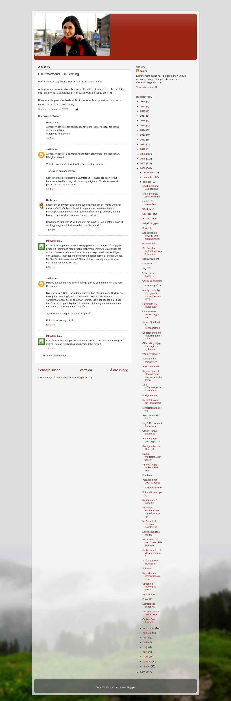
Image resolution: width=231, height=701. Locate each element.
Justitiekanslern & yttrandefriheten (152, 553)
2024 (143, 101)
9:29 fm (50, 189)
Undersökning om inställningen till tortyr (152, 335)
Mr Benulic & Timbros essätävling (149, 524)
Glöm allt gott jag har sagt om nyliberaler (151, 346)
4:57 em (50, 230)
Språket (146, 228)
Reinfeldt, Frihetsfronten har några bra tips (151, 512)
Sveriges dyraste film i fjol (151, 447)
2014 (143, 130)
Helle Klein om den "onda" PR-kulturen (152, 542)
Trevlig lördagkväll (152, 487)
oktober (147, 181)
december (148, 172)
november (148, 177)
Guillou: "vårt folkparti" (149, 620)
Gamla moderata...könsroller (151, 457)
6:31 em (50, 267)
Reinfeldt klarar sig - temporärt (151, 401)
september (149, 628)
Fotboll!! (146, 568)
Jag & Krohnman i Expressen (152, 424)
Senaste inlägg (49, 370)
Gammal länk (149, 243)
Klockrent (147, 263)
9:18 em (50, 325)
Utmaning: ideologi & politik (149, 586)
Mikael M (51, 240)
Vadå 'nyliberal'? (151, 354)
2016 (143, 120)
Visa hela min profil (146, 87)
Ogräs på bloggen (152, 280)
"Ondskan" (148, 209)
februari (147, 661)
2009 (143, 154)
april (145, 652)
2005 (143, 672)
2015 (143, 125)
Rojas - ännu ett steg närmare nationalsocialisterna (152, 375)
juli (145, 637)
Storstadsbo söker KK (148, 605)
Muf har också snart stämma (151, 195)
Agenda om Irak (151, 366)
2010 (143, 149)
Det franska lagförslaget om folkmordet (152, 251)
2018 (143, 111)
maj (145, 647)
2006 (143, 168)
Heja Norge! (148, 594)
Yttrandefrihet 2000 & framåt (151, 481)
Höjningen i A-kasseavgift (150, 305)
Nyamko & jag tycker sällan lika (150, 467)
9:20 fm (50, 138)
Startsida (85, 370)
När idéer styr (149, 213)
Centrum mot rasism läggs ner (150, 314)
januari (147, 666)
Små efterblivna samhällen (150, 562)
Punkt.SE (147, 599)
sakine (50, 149)
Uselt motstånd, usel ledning (150, 187)
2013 (143, 134)
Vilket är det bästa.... (148, 274)
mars (146, 656)
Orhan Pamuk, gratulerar (150, 432)
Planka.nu (147, 475)
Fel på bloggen (150, 223)
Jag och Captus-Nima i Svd (151, 613)
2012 (143, 139)
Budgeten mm (150, 395)
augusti (147, 633)
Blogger (131, 687)
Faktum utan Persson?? (149, 360)
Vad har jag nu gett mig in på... (152, 440)
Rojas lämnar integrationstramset (151, 576)
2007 (143, 163)
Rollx (49, 200)
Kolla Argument (150, 258)
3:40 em (50, 348)
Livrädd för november (149, 203)
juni (145, 642)
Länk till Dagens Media (151, 533)
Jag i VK (146, 268)
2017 (143, 115)
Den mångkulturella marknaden (151, 387)
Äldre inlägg (119, 370)
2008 (143, 158)
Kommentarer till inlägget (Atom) (74, 377)
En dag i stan (149, 218)
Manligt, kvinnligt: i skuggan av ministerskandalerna (152, 295)
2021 (143, 106)
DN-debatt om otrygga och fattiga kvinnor (151, 235)
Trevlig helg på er (151, 285)
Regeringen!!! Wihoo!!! (149, 501)
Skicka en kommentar (54, 355)
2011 (143, 144)
